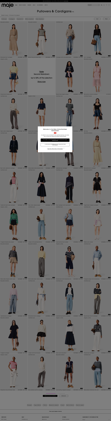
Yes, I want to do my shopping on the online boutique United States (55, 140)
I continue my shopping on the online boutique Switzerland (55, 144)
